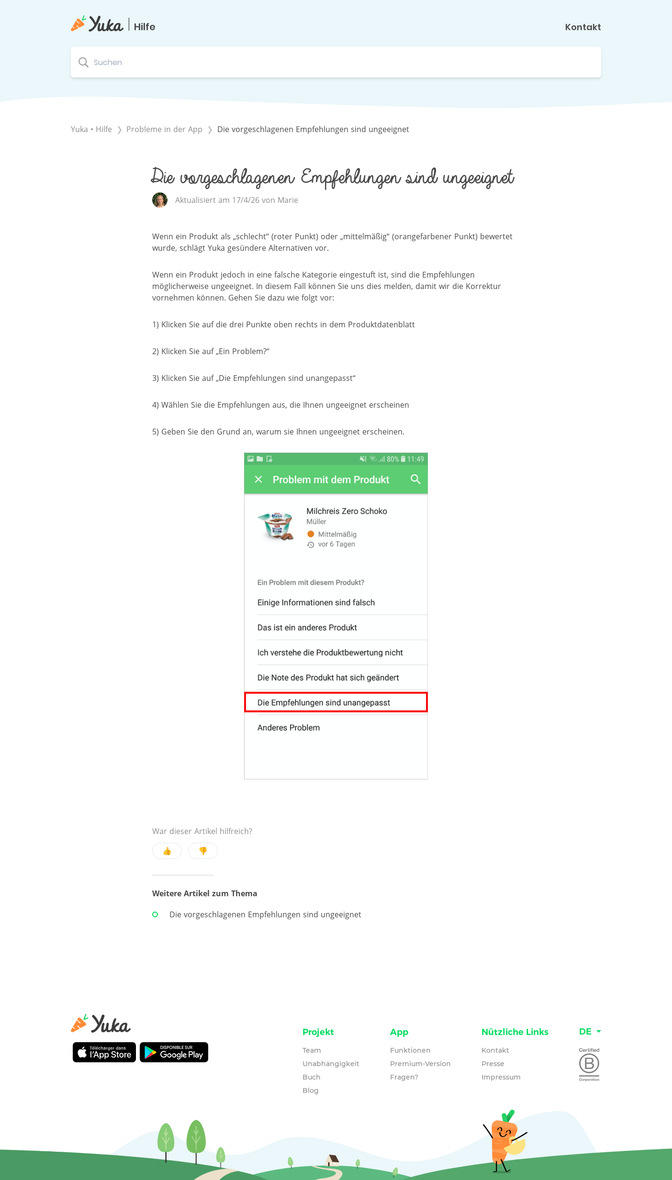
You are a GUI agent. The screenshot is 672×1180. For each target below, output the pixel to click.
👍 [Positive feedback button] (167, 851)
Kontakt (583, 27)
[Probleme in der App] (165, 129)
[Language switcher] (590, 1031)
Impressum (501, 1077)
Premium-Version (420, 1063)
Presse (493, 1063)
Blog (310, 1090)
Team (311, 1050)
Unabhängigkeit (330, 1063)
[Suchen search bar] (336, 62)
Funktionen (410, 1050)
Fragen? (404, 1077)
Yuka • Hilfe (91, 129)
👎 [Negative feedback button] (203, 851)
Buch (311, 1077)
